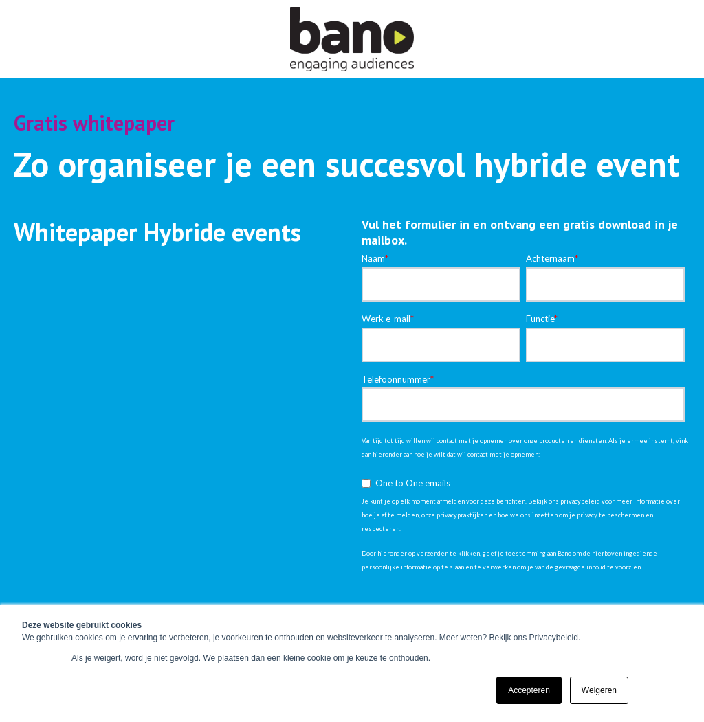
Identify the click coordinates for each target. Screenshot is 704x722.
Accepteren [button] (529, 690)
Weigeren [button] (599, 690)
